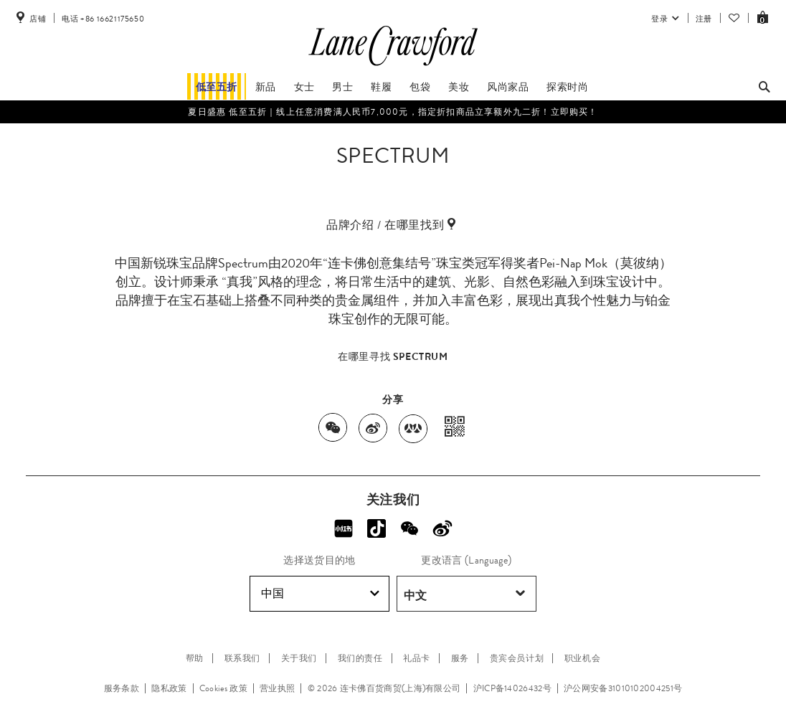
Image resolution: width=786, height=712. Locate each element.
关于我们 (299, 658)
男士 (342, 87)
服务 (460, 658)
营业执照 (277, 688)
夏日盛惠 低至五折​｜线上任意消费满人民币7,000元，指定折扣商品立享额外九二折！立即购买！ (392, 111)
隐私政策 (168, 688)
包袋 (419, 87)
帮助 (195, 658)
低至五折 (216, 87)
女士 (304, 87)
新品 (265, 87)
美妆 (458, 87)
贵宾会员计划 (517, 658)
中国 (320, 593)
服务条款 (121, 688)
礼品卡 (416, 658)
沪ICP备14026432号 (512, 688)
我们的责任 (360, 658)
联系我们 (242, 658)
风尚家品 (508, 87)
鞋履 (381, 87)
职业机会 (582, 658)
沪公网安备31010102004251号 (623, 688)
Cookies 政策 (223, 688)
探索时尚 (567, 87)
